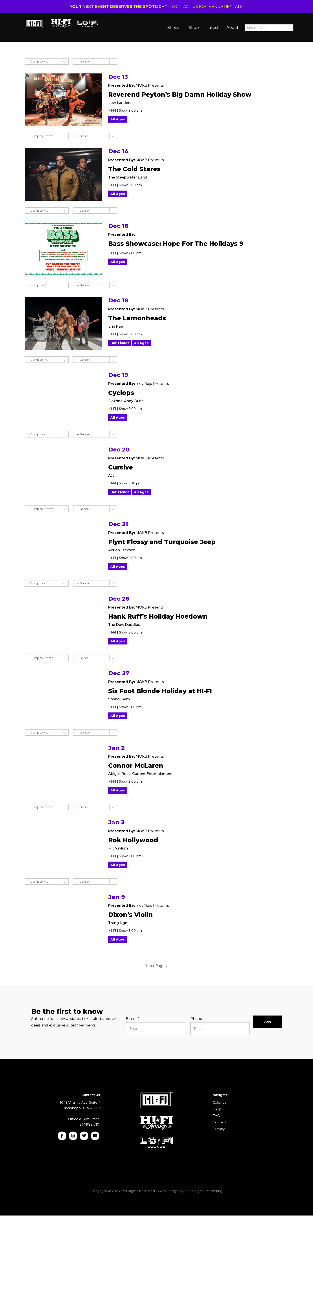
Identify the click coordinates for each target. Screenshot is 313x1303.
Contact (219, 1122)
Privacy (219, 1129)
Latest (213, 27)
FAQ (216, 1116)
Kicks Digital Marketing (203, 1191)
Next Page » (156, 966)
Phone (196, 1019)
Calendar (220, 1102)
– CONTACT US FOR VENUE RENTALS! (156, 6)
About (232, 27)
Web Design (168, 1191)
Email (130, 1019)
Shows (173, 27)
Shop (194, 27)
